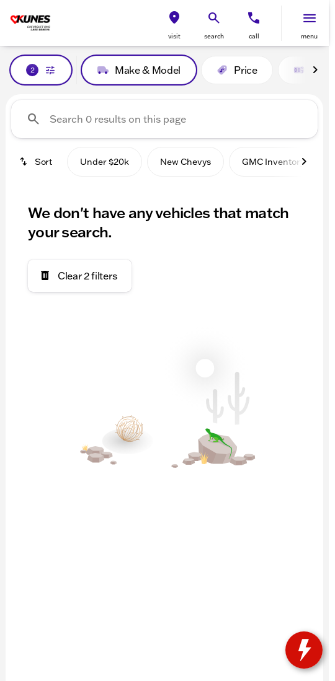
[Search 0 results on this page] (164, 119)
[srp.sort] (36, 162)
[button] (174, 23)
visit (174, 36)
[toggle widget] (304, 650)
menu (309, 36)
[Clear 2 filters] (80, 276)
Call (254, 36)
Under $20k (104, 161)
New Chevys (185, 161)
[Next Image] (315, 70)
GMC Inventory (273, 161)
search (214, 36)
